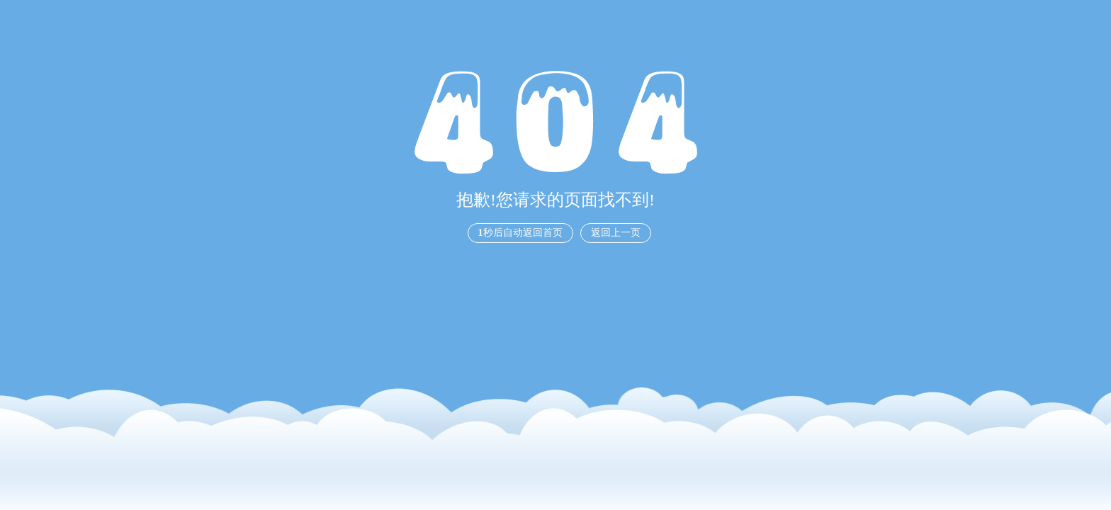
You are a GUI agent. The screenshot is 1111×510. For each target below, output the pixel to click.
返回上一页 (616, 232)
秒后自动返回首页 (520, 232)
